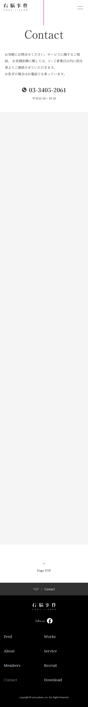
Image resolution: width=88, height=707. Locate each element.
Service (50, 650)
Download (53, 679)
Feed (8, 636)
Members (12, 665)
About (9, 650)
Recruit (50, 665)
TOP (36, 589)
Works (50, 636)
